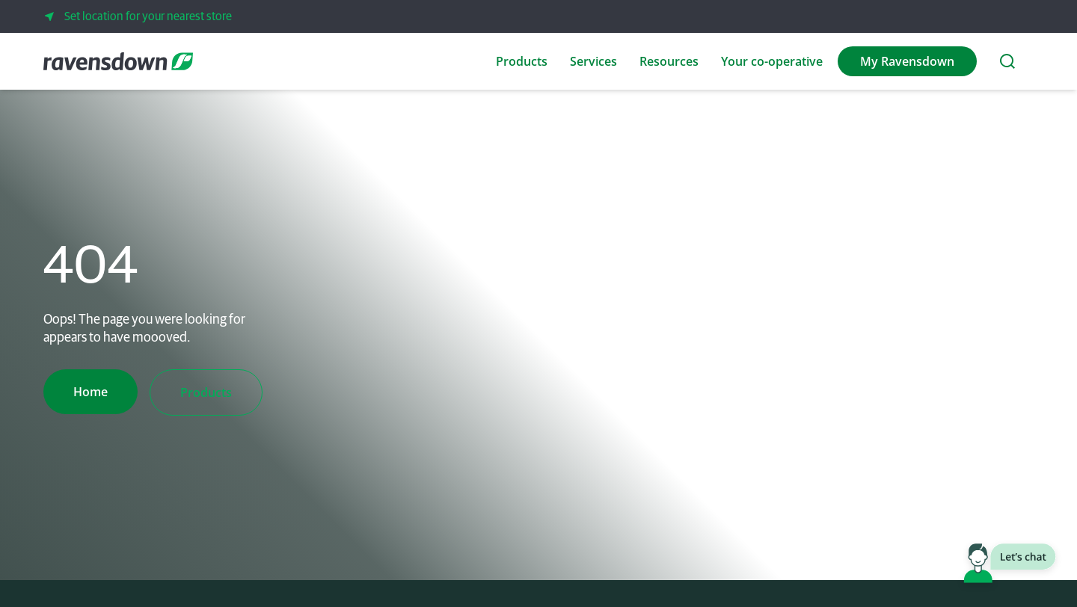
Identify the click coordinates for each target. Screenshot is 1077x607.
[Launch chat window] (1009, 566)
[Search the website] (1007, 61)
